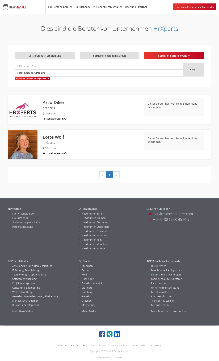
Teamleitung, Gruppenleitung (28, 274)
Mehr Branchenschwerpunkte (167, 311)
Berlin (84, 270)
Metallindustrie (159, 292)
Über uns (130, 6)
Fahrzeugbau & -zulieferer (165, 278)
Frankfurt (85, 296)
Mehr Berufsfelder (22, 311)
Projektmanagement (23, 283)
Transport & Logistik (161, 300)
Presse (102, 345)
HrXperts (165, 28)
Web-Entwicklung (21, 292)
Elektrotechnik (158, 283)
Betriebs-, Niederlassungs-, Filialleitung (34, 296)
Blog (93, 345)
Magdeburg (87, 305)
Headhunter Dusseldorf (94, 226)
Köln (83, 274)
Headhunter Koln (90, 239)
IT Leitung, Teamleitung (24, 270)
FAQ (85, 345)
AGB (143, 345)
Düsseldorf (86, 278)
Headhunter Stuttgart (93, 248)
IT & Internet (157, 266)
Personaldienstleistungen (165, 274)
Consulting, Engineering (25, 287)
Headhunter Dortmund (93, 222)
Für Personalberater (60, 6)
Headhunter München (93, 244)
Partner (142, 6)
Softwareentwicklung (23, 278)
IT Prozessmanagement (24, 300)
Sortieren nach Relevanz (174, 55)
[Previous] (102, 174)
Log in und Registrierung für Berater (194, 6)
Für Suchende (82, 6)
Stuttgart (85, 287)
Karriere (75, 345)
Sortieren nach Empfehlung (45, 55)
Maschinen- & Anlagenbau (165, 270)
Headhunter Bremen (92, 218)
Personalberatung (21, 226)
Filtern (193, 69)
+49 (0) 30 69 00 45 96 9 (169, 219)
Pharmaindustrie (160, 296)
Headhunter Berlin (91, 213)
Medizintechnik (159, 305)
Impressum (155, 345)
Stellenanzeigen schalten (108, 6)
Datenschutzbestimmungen (123, 345)
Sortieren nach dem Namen (109, 55)
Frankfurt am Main (91, 283)
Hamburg (86, 292)
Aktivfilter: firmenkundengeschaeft (32, 78)
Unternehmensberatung (164, 287)
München (86, 266)
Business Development (24, 305)
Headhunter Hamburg (93, 235)
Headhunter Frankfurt (93, 231)
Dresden (85, 300)
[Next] (116, 174)
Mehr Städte (87, 311)
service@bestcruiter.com (171, 213)
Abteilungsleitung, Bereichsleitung (31, 266)
